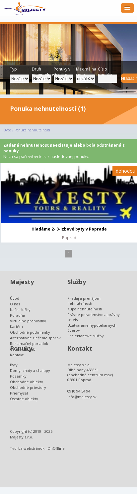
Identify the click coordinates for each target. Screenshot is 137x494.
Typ (13, 69)
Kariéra (16, 326)
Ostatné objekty (24, 398)
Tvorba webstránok (27, 448)
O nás (15, 303)
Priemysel (19, 393)
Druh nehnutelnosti (41, 70)
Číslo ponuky (105, 70)
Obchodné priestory (28, 387)
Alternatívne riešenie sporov (35, 337)
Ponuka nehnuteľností (32, 130)
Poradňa (17, 315)
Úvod (7, 130)
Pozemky (18, 376)
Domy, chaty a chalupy (30, 370)
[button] (127, 8)
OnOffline (56, 448)
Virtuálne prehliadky (28, 320)
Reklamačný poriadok (29, 343)
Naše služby (20, 309)
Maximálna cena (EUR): (85, 70)
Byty (14, 364)
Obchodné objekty (26, 381)
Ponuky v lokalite (62, 70)
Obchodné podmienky (30, 332)
